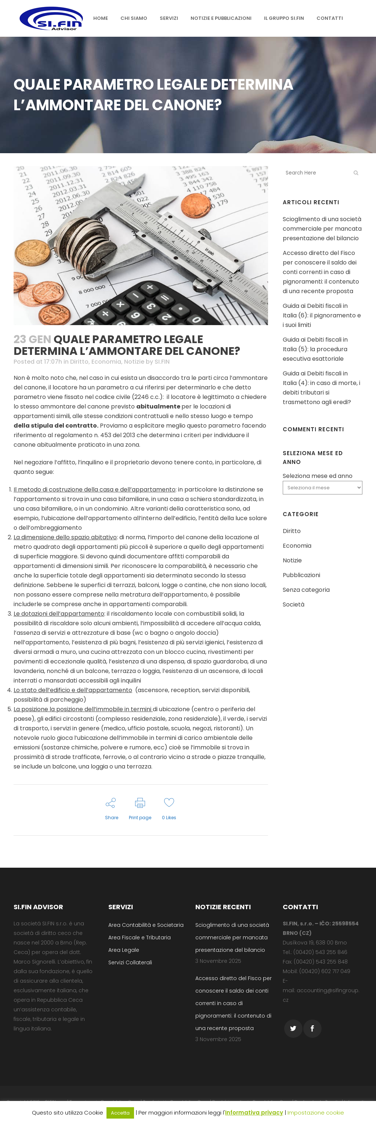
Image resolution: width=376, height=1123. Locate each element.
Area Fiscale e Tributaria (139, 937)
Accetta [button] (120, 1112)
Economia (106, 361)
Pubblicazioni (301, 575)
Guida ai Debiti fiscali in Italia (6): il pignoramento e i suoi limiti (322, 315)
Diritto (79, 361)
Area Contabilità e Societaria (146, 925)
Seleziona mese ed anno (317, 476)
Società (293, 604)
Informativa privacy (254, 1112)
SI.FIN (162, 361)
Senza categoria (306, 590)
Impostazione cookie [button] (316, 1112)
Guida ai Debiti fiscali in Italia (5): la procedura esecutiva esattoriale (315, 349)
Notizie (134, 361)
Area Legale (123, 950)
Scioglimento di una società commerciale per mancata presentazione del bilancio (322, 228)
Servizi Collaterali (130, 962)
